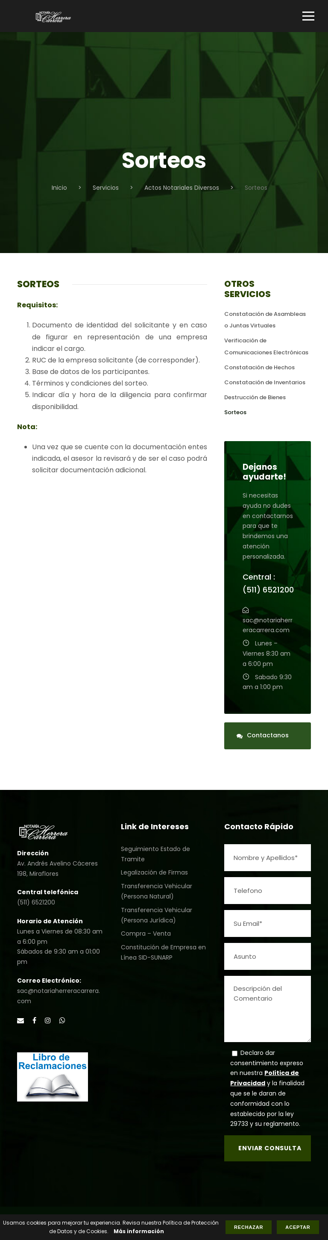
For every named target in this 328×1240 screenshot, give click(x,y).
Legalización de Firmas (154, 872)
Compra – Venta (146, 933)
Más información (139, 1231)
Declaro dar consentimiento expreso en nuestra (266, 1063)
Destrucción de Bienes (255, 397)
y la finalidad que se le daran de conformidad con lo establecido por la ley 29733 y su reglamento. (267, 1103)
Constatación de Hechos (259, 367)
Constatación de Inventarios (264, 382)
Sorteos (235, 412)
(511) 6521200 (36, 902)
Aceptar (297, 1227)
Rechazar (248, 1227)
